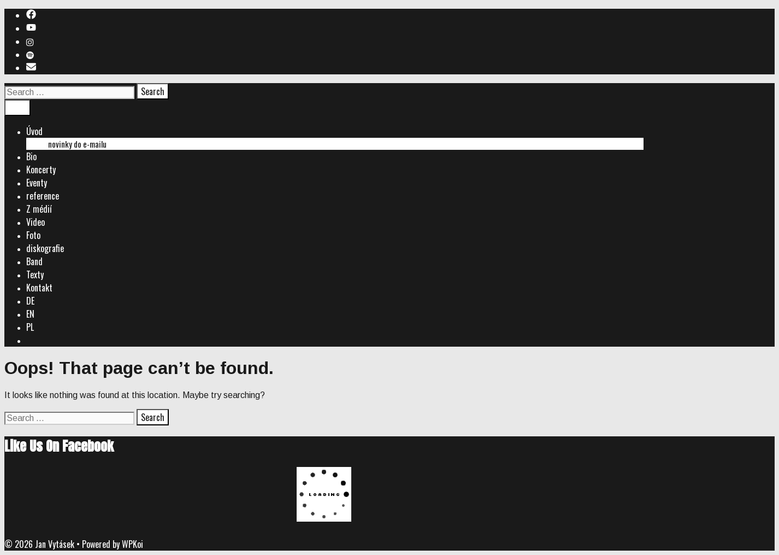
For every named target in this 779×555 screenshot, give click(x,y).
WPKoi (132, 544)
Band (34, 261)
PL (30, 327)
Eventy (36, 182)
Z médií (39, 208)
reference (42, 195)
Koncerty (41, 169)
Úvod (34, 131)
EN (30, 313)
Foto (33, 235)
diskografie (45, 248)
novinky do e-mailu (77, 144)
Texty (35, 274)
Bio (31, 156)
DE (30, 300)
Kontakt (39, 287)
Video (35, 222)
